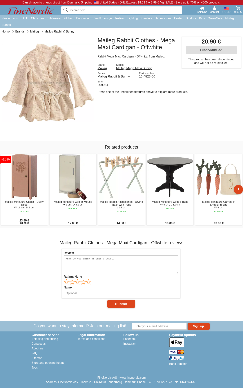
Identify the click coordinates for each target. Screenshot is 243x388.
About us (37, 348)
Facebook (129, 338)
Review (69, 253)
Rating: (73, 276)
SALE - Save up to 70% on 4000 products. (193, 2)
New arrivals (9, 18)
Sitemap (37, 358)
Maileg (229, 18)
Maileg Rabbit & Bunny (114, 76)
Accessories (163, 18)
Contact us (39, 343)
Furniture (147, 18)
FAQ (34, 353)
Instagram (129, 343)
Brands (6, 24)
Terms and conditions (91, 338)
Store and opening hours (48, 362)
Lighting (133, 18)
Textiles (119, 18)
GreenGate (215, 18)
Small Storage (102, 18)
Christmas (37, 18)
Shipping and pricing (45, 338)
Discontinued (211, 50)
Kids (202, 18)
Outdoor (191, 18)
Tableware (54, 18)
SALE (24, 18)
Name (68, 287)
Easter (178, 18)
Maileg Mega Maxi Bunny (134, 68)
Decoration (83, 18)
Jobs (35, 367)
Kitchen (68, 18)
